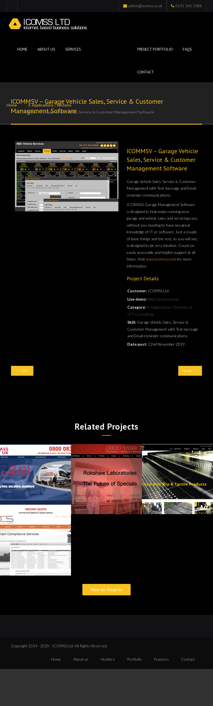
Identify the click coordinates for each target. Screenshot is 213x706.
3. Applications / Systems (50, 105)
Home (21, 49)
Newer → (190, 370)
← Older (22, 370)
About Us (46, 49)
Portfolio (134, 659)
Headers (108, 659)
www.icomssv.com (161, 259)
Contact (145, 72)
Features (161, 659)
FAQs (187, 49)
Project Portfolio (155, 49)
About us (80, 659)
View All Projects (106, 590)
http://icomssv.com (163, 299)
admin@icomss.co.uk (145, 5)
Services (73, 49)
